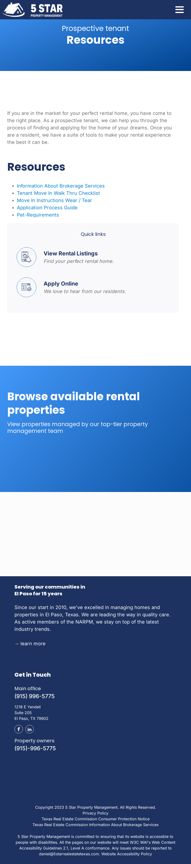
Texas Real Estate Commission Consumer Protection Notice (96, 818)
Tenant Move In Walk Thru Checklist (58, 193)
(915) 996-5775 (34, 696)
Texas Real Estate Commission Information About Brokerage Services (95, 824)
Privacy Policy (95, 813)
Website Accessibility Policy (126, 853)
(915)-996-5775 (35, 748)
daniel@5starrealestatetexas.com (69, 853)
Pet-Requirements (38, 215)
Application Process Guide (47, 208)
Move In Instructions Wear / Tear (54, 200)
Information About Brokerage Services (61, 186)
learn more (30, 643)
